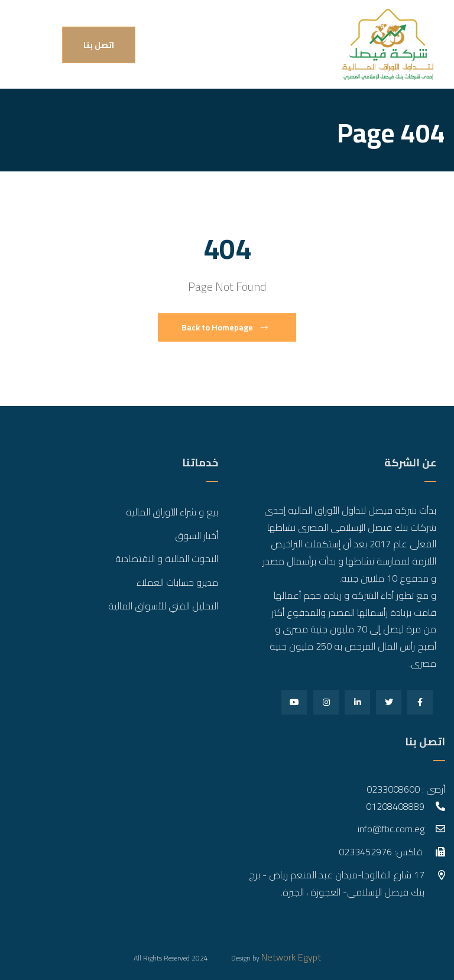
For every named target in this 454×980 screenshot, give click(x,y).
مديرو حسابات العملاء (177, 582)
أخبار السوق (196, 535)
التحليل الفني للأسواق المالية (163, 606)
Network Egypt (291, 957)
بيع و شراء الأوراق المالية (172, 512)
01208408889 (395, 806)
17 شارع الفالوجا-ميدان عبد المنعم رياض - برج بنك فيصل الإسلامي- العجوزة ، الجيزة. (336, 883)
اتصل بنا (98, 45)
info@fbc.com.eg (391, 829)
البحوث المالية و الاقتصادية (166, 558)
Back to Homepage (224, 327)
